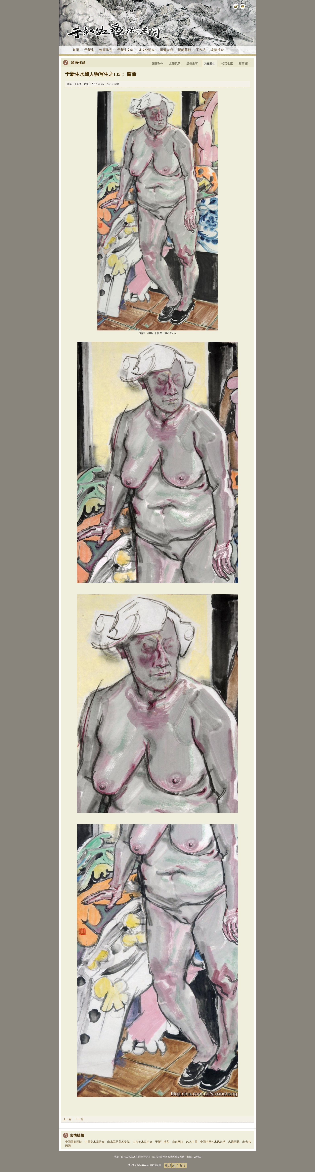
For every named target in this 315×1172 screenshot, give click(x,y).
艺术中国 (191, 1141)
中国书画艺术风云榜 (212, 1141)
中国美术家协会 (94, 1141)
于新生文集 (125, 50)
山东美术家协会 (142, 1141)
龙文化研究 (147, 50)
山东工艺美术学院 (118, 1141)
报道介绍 (166, 50)
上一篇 (67, 1119)
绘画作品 (105, 50)
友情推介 (217, 50)
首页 (76, 50)
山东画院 (177, 1141)
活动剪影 (184, 50)
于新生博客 (162, 1141)
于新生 (89, 50)
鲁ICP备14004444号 (138, 1165)
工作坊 (201, 50)
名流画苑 (233, 1141)
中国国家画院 (73, 1141)
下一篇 (79, 1119)
